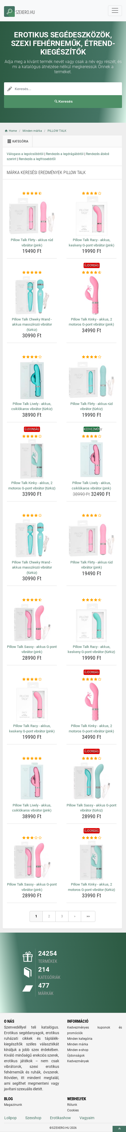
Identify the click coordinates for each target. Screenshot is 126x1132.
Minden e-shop (77, 1050)
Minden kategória (79, 1039)
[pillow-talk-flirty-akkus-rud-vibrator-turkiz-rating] (91, 357)
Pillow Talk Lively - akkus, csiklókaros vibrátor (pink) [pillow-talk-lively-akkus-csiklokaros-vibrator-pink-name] (91, 485)
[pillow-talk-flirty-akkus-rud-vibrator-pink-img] (32, 216)
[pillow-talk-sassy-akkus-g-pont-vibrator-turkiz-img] (91, 781)
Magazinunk (13, 1105)
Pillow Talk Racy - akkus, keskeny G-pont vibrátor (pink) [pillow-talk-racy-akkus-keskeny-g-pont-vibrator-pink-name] (91, 242)
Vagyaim (87, 1118)
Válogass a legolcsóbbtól (25, 154)
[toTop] (119, 1129)
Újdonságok (76, 1055)
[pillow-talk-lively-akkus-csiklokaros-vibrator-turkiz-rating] (32, 357)
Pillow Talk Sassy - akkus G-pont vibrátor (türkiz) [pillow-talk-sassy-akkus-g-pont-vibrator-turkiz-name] (91, 808)
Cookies (73, 1110)
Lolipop (10, 1118)
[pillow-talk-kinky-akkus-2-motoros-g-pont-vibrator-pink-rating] (91, 272)
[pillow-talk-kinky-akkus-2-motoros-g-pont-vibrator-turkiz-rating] (32, 436)
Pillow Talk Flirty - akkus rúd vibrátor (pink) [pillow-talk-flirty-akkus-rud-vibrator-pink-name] (32, 242)
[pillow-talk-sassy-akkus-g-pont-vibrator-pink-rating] (32, 600)
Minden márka (77, 1044)
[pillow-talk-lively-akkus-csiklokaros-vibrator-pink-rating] (91, 436)
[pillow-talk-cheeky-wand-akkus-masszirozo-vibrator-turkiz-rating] (32, 272)
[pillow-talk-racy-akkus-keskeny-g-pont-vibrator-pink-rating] (91, 193)
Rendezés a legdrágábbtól (65, 154)
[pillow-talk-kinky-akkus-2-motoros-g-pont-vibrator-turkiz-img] (32, 459)
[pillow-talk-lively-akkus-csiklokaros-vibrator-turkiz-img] (32, 380)
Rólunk (72, 1105)
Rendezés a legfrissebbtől (37, 159)
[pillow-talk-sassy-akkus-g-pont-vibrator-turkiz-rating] (91, 758)
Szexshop (33, 1118)
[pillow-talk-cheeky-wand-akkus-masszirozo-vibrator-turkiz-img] (32, 295)
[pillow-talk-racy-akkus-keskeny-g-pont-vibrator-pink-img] (91, 216)
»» (88, 916)
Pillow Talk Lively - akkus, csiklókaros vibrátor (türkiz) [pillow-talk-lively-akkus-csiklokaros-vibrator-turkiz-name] (32, 406)
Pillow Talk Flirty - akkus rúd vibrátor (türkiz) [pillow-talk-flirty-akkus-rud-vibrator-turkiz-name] (91, 406)
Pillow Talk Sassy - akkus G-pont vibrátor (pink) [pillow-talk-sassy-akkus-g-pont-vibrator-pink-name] (32, 649)
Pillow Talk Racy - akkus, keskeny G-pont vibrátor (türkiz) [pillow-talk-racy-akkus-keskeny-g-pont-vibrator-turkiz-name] (91, 649)
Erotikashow (60, 1118)
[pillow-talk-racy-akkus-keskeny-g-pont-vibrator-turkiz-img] (91, 623)
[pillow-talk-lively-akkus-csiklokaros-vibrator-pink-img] (91, 459)
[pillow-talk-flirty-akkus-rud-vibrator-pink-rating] (32, 193)
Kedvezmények (78, 1061)
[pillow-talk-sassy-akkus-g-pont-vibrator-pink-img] (32, 623)
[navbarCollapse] (115, 10)
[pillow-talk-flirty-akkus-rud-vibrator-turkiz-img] (91, 380)
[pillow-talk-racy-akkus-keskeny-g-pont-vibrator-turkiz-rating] (91, 600)
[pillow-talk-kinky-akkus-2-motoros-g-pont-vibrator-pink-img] (91, 295)
